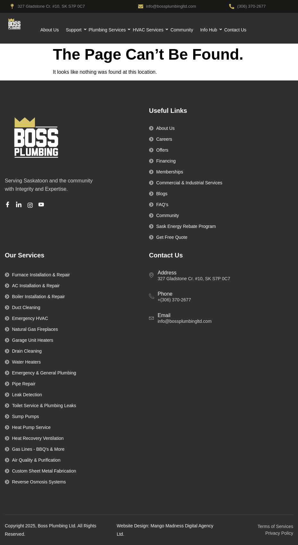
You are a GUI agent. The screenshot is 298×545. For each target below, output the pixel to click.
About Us (49, 29)
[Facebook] (8, 205)
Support (74, 29)
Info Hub (209, 29)
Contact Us (235, 29)
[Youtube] (42, 205)
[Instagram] (31, 205)
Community (181, 29)
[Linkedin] (19, 205)
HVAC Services (149, 29)
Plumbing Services (108, 29)
